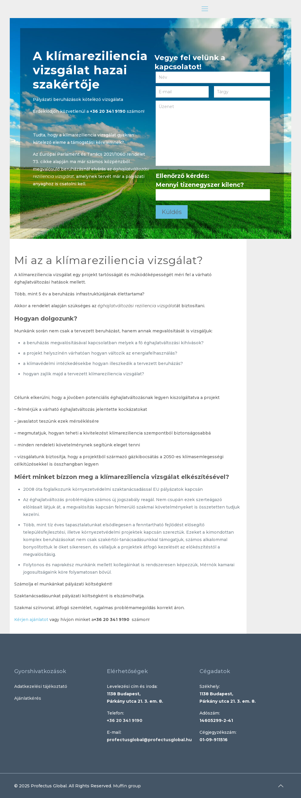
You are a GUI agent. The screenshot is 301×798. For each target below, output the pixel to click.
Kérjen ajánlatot (31, 619)
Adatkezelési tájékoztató (40, 686)
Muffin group (127, 786)
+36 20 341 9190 (107, 111)
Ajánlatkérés (27, 698)
